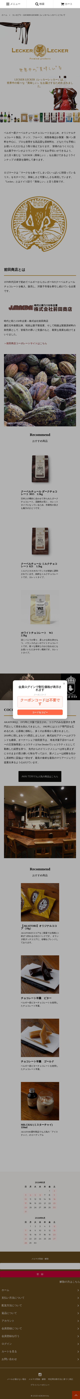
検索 (39, 4)
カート (67, 4)
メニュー (13, 4)
